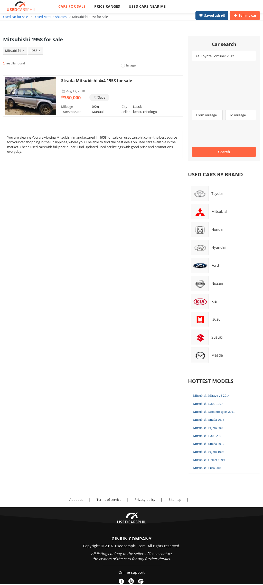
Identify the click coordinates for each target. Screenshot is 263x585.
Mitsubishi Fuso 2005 (207, 468)
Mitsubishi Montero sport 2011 (214, 412)
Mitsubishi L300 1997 (208, 404)
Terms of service (109, 499)
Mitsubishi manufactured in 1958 (82, 137)
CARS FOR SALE (72, 6)
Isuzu (216, 319)
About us (76, 499)
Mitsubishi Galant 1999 (209, 460)
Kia (214, 301)
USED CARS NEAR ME (147, 6)
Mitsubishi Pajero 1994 (208, 452)
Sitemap (175, 499)
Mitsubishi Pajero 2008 (208, 428)
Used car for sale (15, 16)
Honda (217, 229)
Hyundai (218, 247)
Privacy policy (145, 499)
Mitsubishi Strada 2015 (208, 419)
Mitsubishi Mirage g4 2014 (211, 395)
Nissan (217, 283)
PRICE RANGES (107, 6)
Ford (215, 265)
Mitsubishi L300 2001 (208, 436)
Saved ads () (212, 15)
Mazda (217, 355)
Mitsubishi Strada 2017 (208, 444)
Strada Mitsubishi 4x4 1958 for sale (96, 80)
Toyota (217, 193)
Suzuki (217, 337)
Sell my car (245, 15)
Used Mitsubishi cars (51, 16)
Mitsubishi (220, 211)
